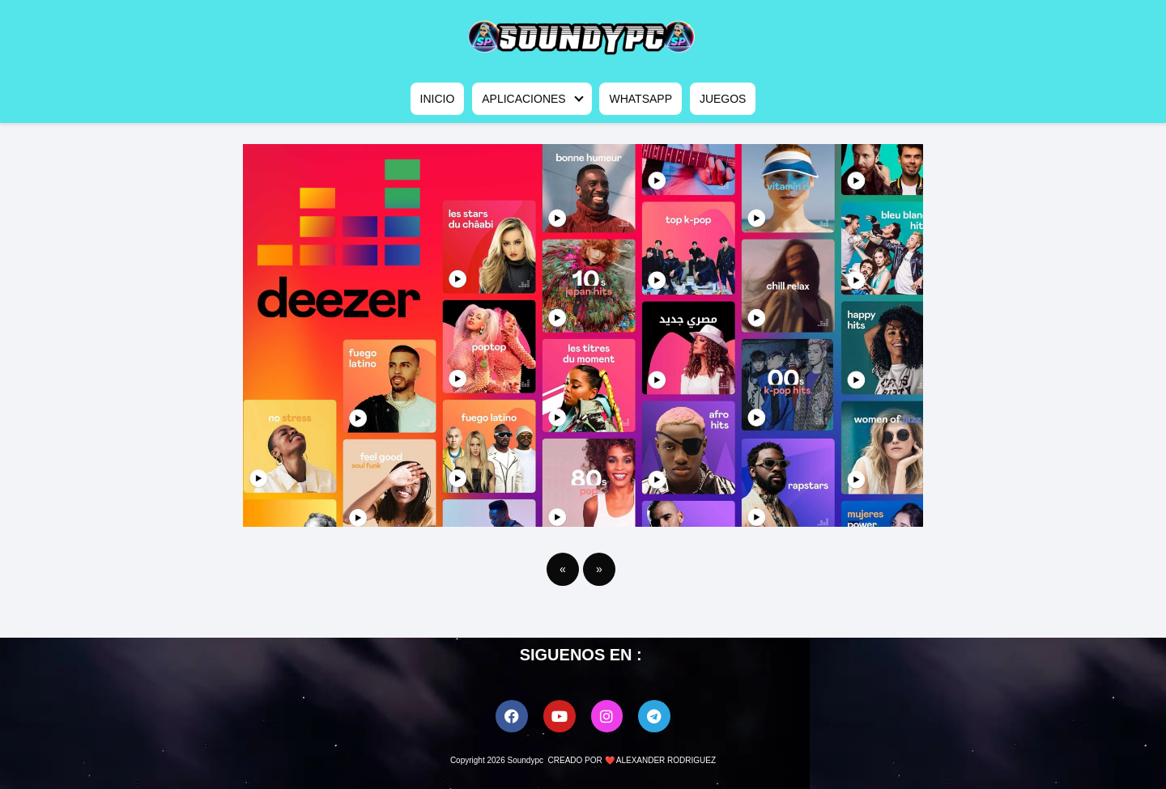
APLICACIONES (523, 98)
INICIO (437, 98)
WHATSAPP (640, 98)
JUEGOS (723, 98)
